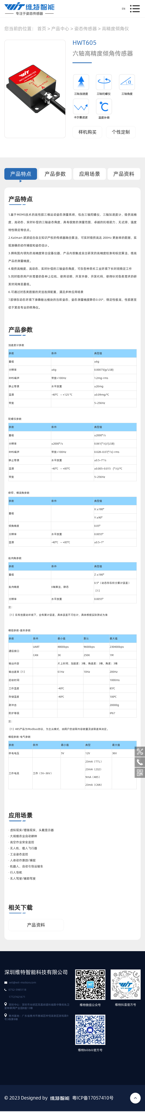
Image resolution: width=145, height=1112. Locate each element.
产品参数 (55, 173)
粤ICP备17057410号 (93, 1098)
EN (123, 9)
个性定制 (121, 132)
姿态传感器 (85, 28)
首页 (41, 28)
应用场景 (89, 173)
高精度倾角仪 (115, 28)
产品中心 (60, 28)
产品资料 (123, 173)
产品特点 (20, 173)
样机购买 (87, 132)
